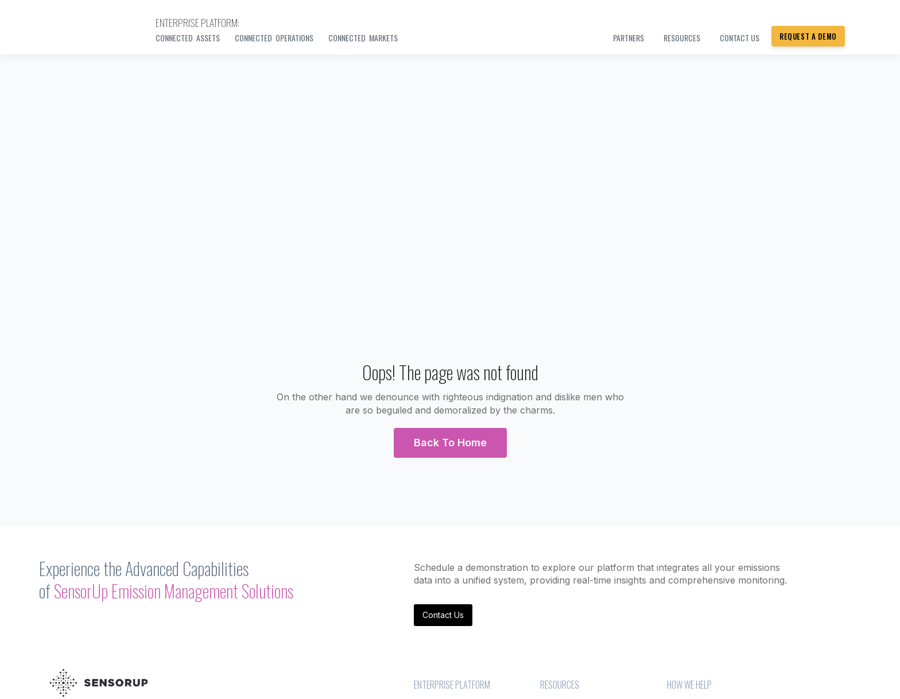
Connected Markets (363, 38)
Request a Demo (808, 36)
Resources (682, 38)
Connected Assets (188, 38)
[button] (450, 443)
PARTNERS (628, 38)
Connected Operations (274, 38)
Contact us (739, 38)
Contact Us (443, 615)
